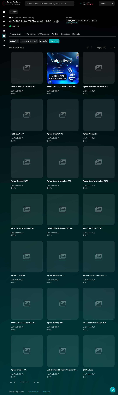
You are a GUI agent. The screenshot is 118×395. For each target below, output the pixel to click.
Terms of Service (33, 391)
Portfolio (55, 34)
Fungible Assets (29, 41)
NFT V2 (54, 41)
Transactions (15, 34)
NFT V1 (44, 41)
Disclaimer (47, 391)
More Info (76, 34)
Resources (66, 34)
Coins (14, 41)
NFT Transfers (43, 34)
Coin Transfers (29, 34)
